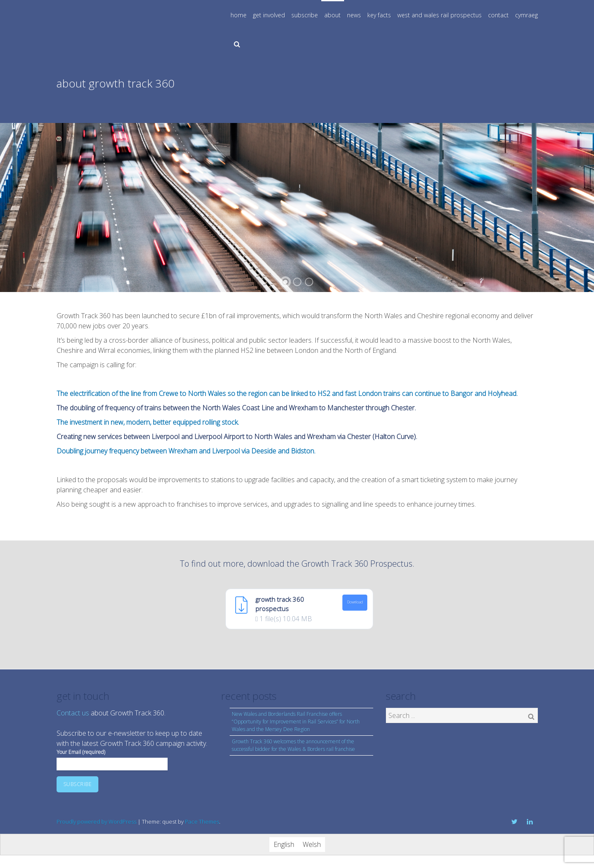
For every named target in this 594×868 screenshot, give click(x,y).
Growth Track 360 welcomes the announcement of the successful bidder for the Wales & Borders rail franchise (293, 745)
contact (498, 15)
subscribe (304, 15)
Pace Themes (202, 821)
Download (355, 602)
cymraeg (526, 15)
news (354, 15)
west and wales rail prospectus (439, 15)
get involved (269, 15)
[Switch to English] (283, 844)
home (239, 15)
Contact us (73, 713)
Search (531, 716)
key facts (379, 15)
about (332, 15)
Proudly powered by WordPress (96, 821)
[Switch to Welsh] (311, 844)
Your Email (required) (112, 757)
